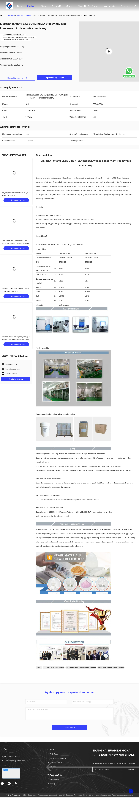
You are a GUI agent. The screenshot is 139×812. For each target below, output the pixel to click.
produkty (11, 15)
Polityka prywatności (13, 795)
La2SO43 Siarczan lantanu (54, 667)
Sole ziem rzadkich (24, 15)
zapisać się (131, 769)
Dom (19, 6)
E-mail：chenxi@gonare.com (13, 761)
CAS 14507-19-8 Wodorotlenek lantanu (81, 667)
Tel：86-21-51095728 (11, 756)
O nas (69, 6)
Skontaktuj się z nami (88, 6)
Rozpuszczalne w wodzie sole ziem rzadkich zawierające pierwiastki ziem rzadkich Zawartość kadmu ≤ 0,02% (15, 243)
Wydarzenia (109, 6)
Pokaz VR (56, 6)
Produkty (31, 6)
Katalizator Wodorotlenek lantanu (111, 667)
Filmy (43, 6)
